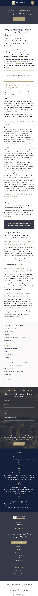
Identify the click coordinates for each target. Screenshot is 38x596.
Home (19, 550)
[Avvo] (19, 528)
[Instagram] (22, 528)
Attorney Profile (19, 552)
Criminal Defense (19, 555)
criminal (24, 202)
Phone (5, 409)
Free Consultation (19, 542)
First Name (7, 400)
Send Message (19, 444)
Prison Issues (19, 561)
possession (11, 93)
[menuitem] (19, 329)
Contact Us (19, 19)
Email (5, 413)
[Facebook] (15, 528)
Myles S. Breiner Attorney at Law (12, 63)
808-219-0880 (19, 524)
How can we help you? (10, 422)
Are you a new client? (10, 417)
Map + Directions (19, 576)
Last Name (7, 404)
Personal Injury (19, 558)
